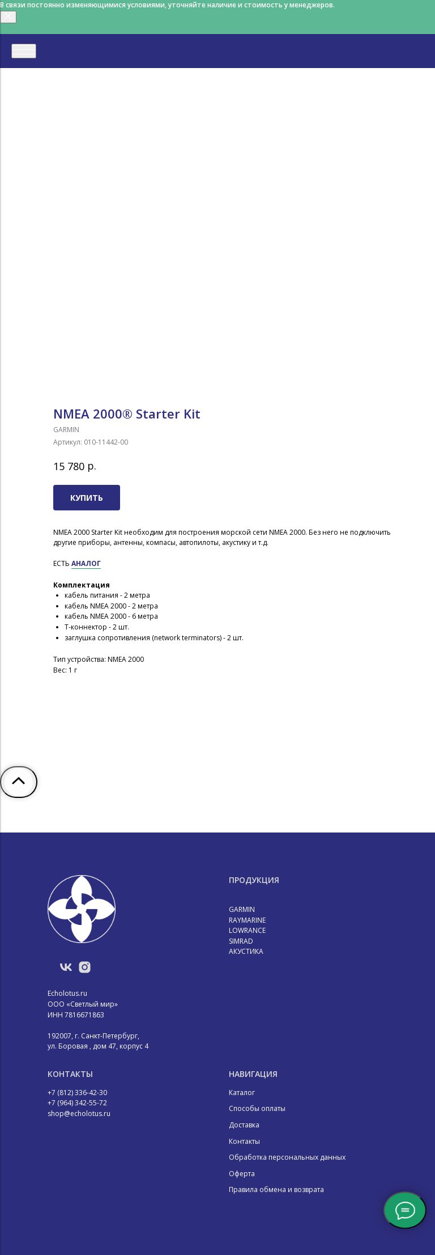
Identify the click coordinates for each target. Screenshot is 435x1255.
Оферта (242, 1173)
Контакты (244, 1141)
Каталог (242, 1092)
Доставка (244, 1125)
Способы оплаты (257, 1108)
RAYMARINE (247, 920)
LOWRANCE (247, 930)
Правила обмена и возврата (276, 1189)
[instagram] (85, 971)
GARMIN (242, 909)
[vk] (66, 971)
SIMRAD (241, 941)
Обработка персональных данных (287, 1157)
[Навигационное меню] (23, 51)
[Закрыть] (8, 17)
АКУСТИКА (246, 951)
